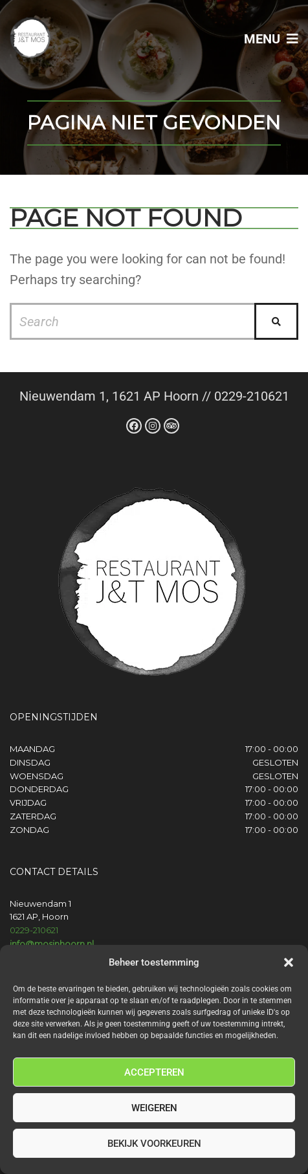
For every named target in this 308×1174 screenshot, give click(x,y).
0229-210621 (34, 930)
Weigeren (154, 1108)
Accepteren (154, 1072)
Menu (271, 39)
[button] (288, 962)
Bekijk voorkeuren (154, 1143)
